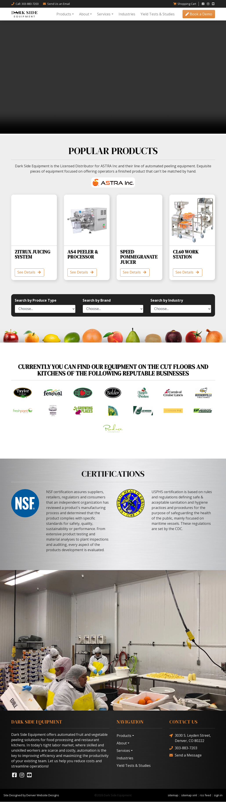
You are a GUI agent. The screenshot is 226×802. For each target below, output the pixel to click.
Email (56, 4)
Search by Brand (97, 300)
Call (25, 4)
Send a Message (185, 755)
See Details (30, 272)
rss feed (205, 795)
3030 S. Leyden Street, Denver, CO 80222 (190, 738)
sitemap (173, 795)
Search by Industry (166, 300)
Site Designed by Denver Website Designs (31, 795)
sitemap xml (189, 795)
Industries (127, 14)
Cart (184, 4)
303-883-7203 (183, 748)
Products (63, 14)
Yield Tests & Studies (158, 14)
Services (103, 14)
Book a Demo (198, 14)
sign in (218, 795)
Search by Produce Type (35, 300)
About (84, 14)
